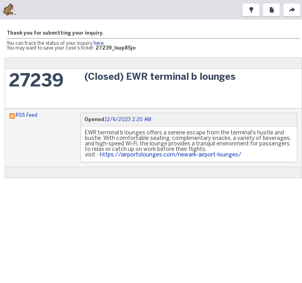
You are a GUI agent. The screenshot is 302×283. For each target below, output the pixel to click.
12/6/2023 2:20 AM (127, 120)
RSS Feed (26, 115)
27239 (36, 81)
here (98, 43)
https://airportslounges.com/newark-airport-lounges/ (171, 155)
